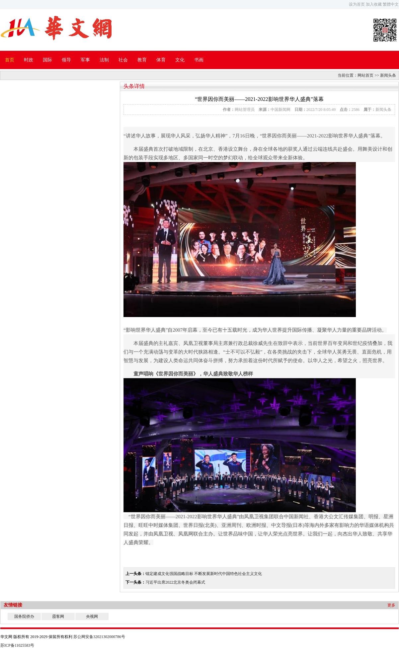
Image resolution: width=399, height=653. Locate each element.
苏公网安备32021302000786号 (99, 636)
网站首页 (365, 75)
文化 (180, 59)
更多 (391, 605)
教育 (142, 59)
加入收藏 (374, 4)
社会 (123, 59)
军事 (85, 59)
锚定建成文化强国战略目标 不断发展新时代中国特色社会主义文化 (203, 573)
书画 (198, 59)
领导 (66, 59)
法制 (104, 59)
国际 (47, 59)
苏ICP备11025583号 (17, 645)
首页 (9, 59)
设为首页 (357, 4)
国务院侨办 (24, 616)
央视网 (92, 616)
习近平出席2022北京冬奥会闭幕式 (175, 582)
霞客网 (58, 616)
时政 (28, 59)
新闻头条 (388, 75)
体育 (161, 59)
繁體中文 (391, 4)
